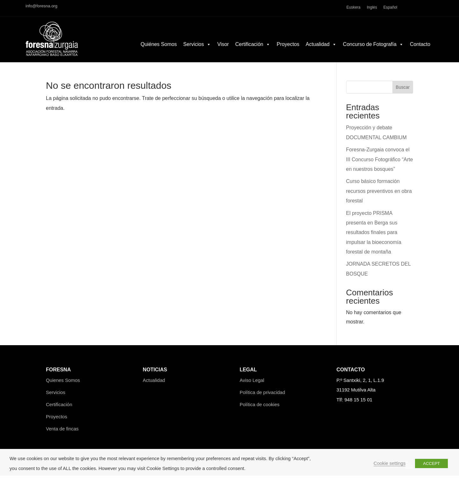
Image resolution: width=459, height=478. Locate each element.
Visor (223, 50)
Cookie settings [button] (389, 463)
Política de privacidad (262, 394)
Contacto (420, 50)
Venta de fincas (62, 431)
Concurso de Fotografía (373, 50)
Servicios (197, 50)
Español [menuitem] (390, 7)
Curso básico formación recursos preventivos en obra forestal (379, 193)
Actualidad (321, 50)
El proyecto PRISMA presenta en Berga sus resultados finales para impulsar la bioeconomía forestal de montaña (373, 235)
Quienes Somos (63, 382)
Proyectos (288, 50)
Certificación (252, 50)
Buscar (403, 89)
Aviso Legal (252, 382)
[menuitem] (353, 8)
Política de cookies (260, 406)
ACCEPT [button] (431, 463)
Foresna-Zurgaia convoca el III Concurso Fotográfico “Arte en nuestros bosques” (379, 161)
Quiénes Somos (159, 50)
